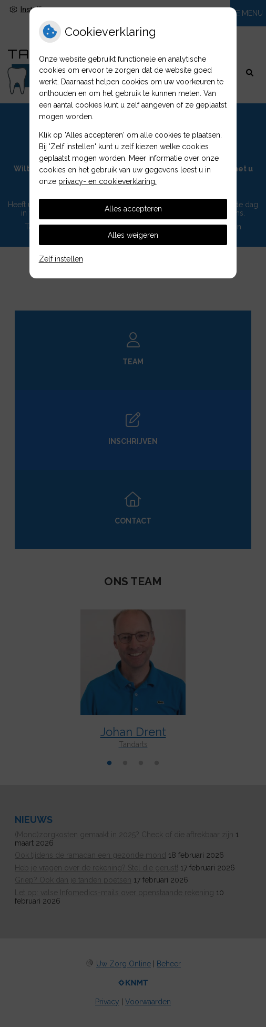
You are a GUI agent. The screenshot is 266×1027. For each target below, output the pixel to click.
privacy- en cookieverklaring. (107, 181)
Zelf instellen (61, 259)
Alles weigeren (133, 235)
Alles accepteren (133, 209)
